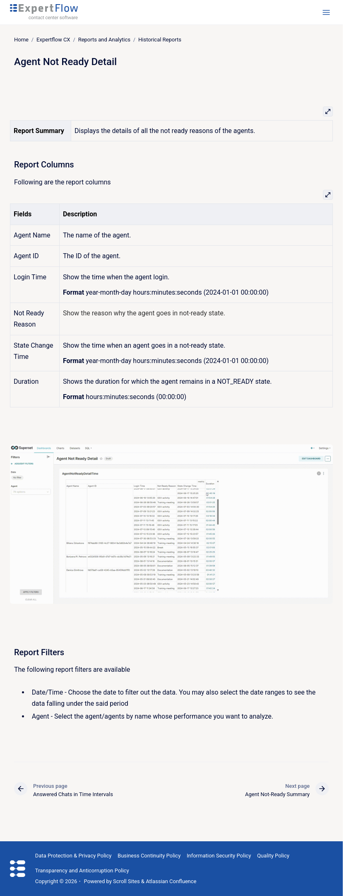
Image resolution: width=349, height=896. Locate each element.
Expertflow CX (53, 39)
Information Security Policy (219, 855)
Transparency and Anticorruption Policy (82, 870)
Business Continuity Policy (149, 855)
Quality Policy (273, 855)
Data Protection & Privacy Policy (73, 855)
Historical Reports (159, 39)
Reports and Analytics (104, 39)
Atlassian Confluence (171, 881)
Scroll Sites (126, 881)
